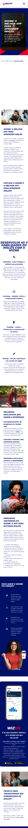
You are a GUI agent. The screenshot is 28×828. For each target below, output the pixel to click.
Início (2, 61)
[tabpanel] (14, 32)
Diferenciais (9, 61)
